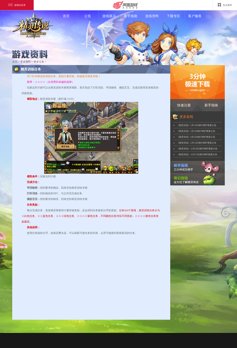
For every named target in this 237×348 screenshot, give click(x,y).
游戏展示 (110, 19)
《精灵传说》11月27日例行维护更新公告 (197, 154)
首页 (70, 19)
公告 (91, 19)
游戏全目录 (17, 5)
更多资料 (25, 61)
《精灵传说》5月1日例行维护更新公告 (196, 131)
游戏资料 (153, 19)
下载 (197, 82)
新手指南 (132, 19)
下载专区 (175, 19)
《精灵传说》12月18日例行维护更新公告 (197, 148)
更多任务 (39, 61)
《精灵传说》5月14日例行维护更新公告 (196, 125)
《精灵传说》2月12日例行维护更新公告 (196, 142)
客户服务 (195, 16)
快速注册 (184, 105)
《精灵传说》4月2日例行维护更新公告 (196, 137)
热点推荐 (225, 5)
